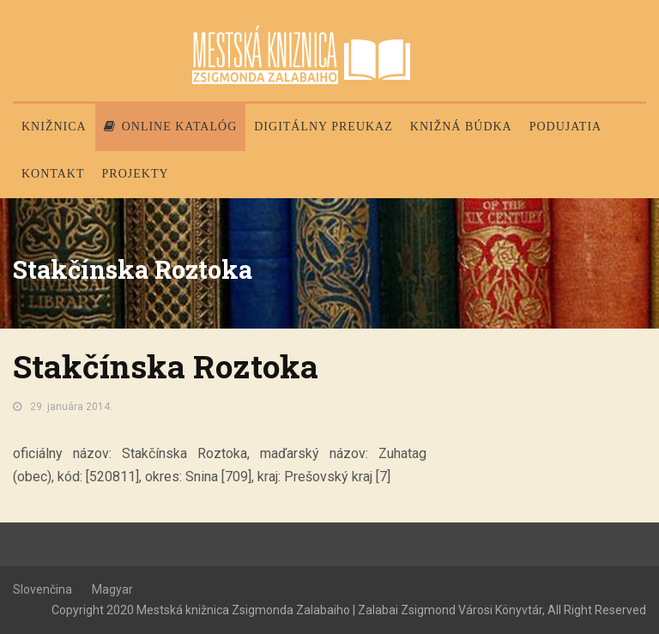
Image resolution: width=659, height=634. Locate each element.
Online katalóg (171, 126)
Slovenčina (42, 589)
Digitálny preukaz (323, 126)
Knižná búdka (461, 126)
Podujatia (565, 126)
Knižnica (54, 126)
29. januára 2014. (71, 407)
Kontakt (53, 173)
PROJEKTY (135, 173)
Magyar (112, 589)
